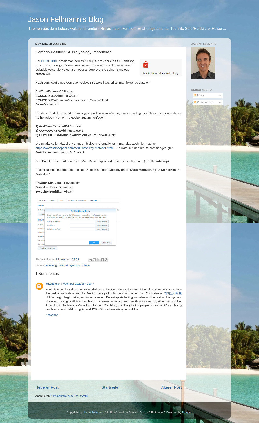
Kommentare (203, 102)
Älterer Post (171, 387)
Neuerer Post (47, 387)
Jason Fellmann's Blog (66, 19)
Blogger (187, 412)
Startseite (110, 387)
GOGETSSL (50, 61)
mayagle (51, 283)
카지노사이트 (173, 293)
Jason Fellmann (93, 412)
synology (75, 265)
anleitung (51, 265)
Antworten (52, 315)
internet (63, 265)
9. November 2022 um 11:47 (76, 283)
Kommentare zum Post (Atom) (69, 395)
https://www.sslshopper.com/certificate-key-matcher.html (74, 148)
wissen (86, 265)
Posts (199, 95)
